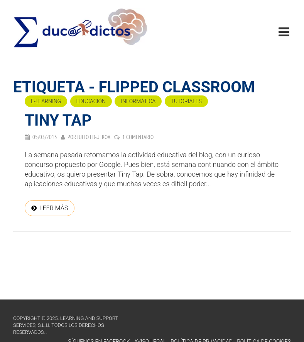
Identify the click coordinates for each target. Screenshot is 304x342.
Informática (138, 101)
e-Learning (46, 101)
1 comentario (138, 137)
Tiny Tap (58, 120)
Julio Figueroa (93, 137)
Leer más (53, 208)
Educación (91, 101)
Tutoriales (186, 101)
